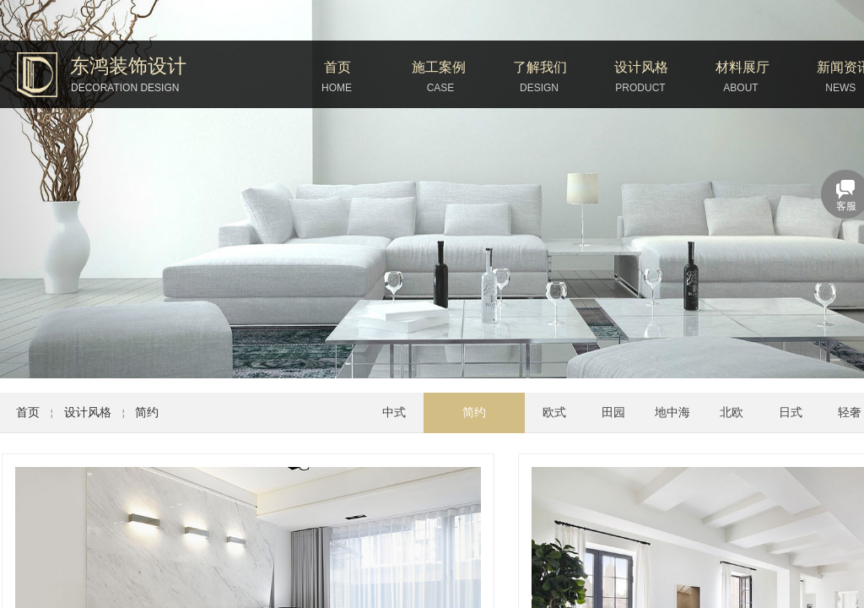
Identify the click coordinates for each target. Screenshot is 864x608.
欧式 (554, 412)
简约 (147, 412)
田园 (613, 412)
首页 (337, 67)
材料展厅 (743, 67)
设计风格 (641, 67)
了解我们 (540, 67)
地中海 (672, 412)
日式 (790, 412)
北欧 (731, 412)
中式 (394, 412)
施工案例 (439, 67)
